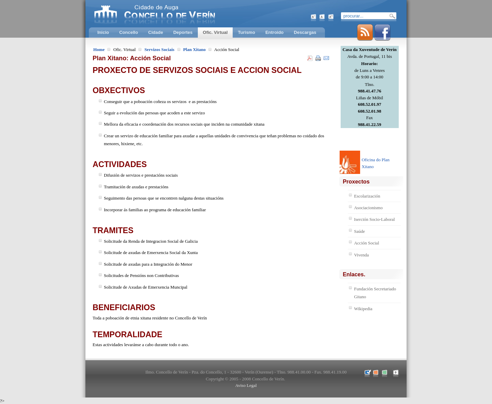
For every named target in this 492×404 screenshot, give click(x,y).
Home (99, 49)
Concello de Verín (183, 13)
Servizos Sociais (160, 49)
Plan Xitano (194, 49)
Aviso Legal (246, 385)
